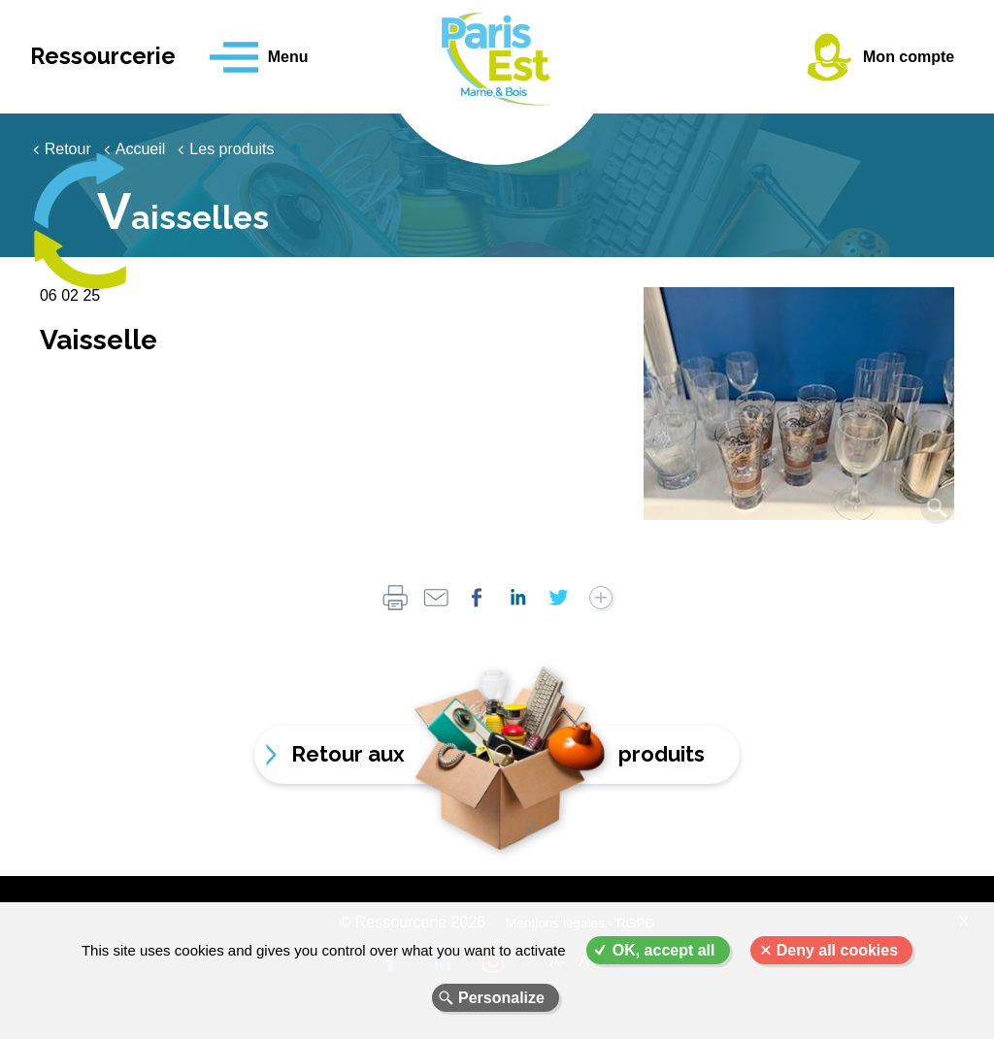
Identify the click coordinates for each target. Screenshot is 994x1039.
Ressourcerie (110, 57)
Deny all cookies (837, 950)
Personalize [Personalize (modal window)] (501, 998)
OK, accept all (664, 950)
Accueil (141, 149)
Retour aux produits (497, 754)
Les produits (231, 149)
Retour (68, 149)
